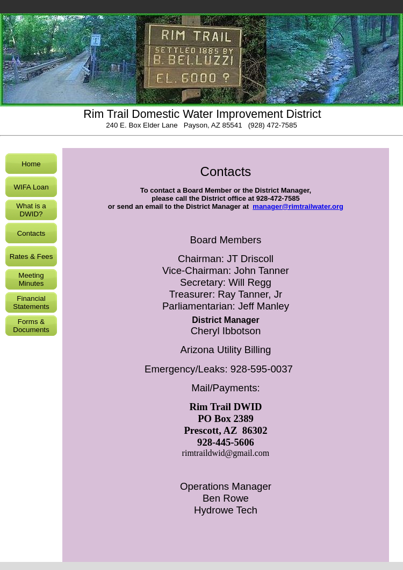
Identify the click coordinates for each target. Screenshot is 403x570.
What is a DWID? (31, 210)
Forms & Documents (31, 326)
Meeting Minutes (31, 279)
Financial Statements (31, 302)
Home (31, 164)
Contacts (31, 233)
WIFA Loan (30, 187)
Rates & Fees (31, 256)
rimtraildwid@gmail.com (226, 453)
